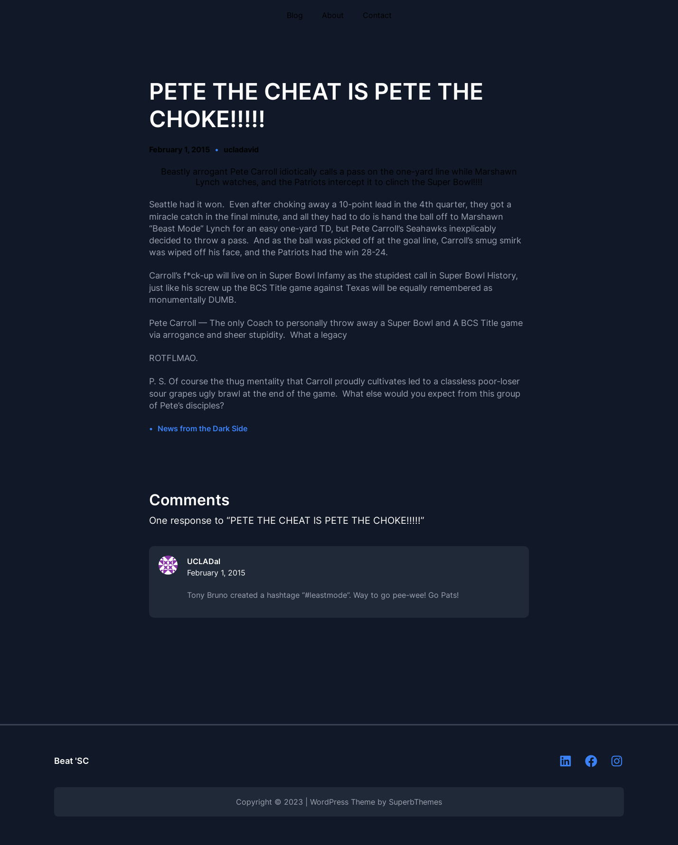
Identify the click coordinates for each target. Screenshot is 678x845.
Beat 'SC (71, 761)
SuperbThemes (415, 802)
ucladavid (241, 149)
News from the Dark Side (202, 428)
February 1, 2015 (216, 572)
